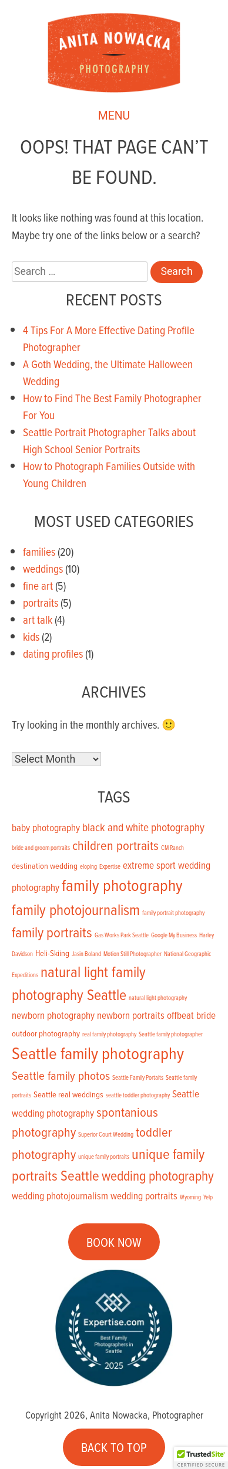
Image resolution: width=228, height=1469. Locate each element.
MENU (114, 116)
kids (31, 636)
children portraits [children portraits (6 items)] (115, 845)
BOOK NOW (114, 1242)
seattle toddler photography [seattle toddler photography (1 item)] (138, 1095)
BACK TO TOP (114, 1447)
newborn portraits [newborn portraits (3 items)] (131, 1015)
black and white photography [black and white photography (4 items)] (143, 827)
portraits (40, 602)
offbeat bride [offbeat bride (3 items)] (191, 1015)
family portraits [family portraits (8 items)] (52, 931)
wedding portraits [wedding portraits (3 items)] (143, 1196)
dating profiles (53, 653)
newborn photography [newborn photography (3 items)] (53, 1015)
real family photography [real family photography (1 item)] (109, 1034)
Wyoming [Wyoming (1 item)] (190, 1197)
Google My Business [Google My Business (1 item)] (174, 935)
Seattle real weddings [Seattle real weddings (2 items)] (68, 1094)
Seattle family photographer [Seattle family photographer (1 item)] (171, 1034)
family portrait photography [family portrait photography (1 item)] (173, 913)
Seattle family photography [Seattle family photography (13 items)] (98, 1053)
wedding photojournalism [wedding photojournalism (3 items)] (60, 1196)
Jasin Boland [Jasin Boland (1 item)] (86, 954)
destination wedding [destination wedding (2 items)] (45, 865)
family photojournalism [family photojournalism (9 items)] (76, 909)
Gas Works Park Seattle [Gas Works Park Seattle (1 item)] (122, 935)
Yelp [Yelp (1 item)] (208, 1197)
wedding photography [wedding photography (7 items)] (158, 1175)
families (39, 551)
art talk (37, 619)
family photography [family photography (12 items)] (122, 884)
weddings (43, 568)
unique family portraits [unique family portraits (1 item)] (103, 1156)
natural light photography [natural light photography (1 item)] (158, 998)
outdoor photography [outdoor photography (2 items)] (46, 1033)
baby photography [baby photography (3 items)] (46, 828)
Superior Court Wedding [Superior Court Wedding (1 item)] (105, 1134)
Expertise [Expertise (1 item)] (109, 866)
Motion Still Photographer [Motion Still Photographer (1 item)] (132, 954)
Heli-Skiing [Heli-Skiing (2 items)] (52, 953)
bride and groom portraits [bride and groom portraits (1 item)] (41, 848)
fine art (38, 585)
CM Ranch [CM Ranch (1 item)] (172, 848)
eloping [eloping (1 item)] (88, 866)
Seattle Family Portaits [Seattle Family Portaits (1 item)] (137, 1077)
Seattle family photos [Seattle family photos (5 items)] (61, 1075)
